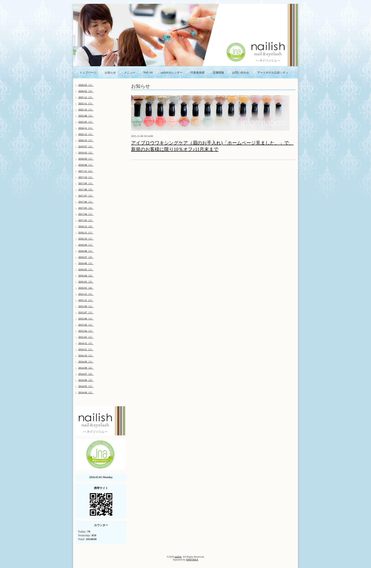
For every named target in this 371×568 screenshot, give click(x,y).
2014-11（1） (85, 349)
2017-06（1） (85, 201)
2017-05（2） (85, 207)
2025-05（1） (85, 121)
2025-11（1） (85, 103)
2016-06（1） (85, 263)
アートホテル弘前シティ (272, 72)
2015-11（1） (85, 300)
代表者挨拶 (197, 72)
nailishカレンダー (171, 72)
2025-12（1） (85, 97)
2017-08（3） (85, 189)
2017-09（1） (85, 183)
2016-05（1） (85, 269)
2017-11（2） (85, 171)
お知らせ (110, 72)
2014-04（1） (85, 392)
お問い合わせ (240, 72)
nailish (177, 556)
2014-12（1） (85, 343)
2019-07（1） (85, 146)
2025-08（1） (85, 115)
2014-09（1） (85, 361)
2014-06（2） (85, 380)
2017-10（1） (85, 177)
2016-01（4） (85, 287)
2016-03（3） (85, 281)
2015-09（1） (85, 306)
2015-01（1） (85, 337)
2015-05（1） (85, 324)
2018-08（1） (85, 164)
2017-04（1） (85, 214)
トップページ (88, 72)
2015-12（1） (85, 294)
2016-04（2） (85, 275)
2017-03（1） (85, 220)
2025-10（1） (85, 109)
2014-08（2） (85, 367)
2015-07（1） (85, 312)
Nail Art (148, 72)
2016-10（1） (85, 238)
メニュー (129, 72)
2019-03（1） (85, 152)
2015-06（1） (85, 318)
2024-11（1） (85, 128)
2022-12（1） (85, 134)
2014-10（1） (85, 355)
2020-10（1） (85, 140)
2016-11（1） (85, 232)
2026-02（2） (85, 91)
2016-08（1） (85, 250)
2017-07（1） (85, 195)
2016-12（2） (85, 226)
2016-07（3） (85, 257)
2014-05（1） (85, 386)
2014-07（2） (85, 373)
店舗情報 (218, 72)
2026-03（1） (85, 84)
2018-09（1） (85, 158)
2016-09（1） (85, 244)
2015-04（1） (85, 330)
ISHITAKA (192, 559)
